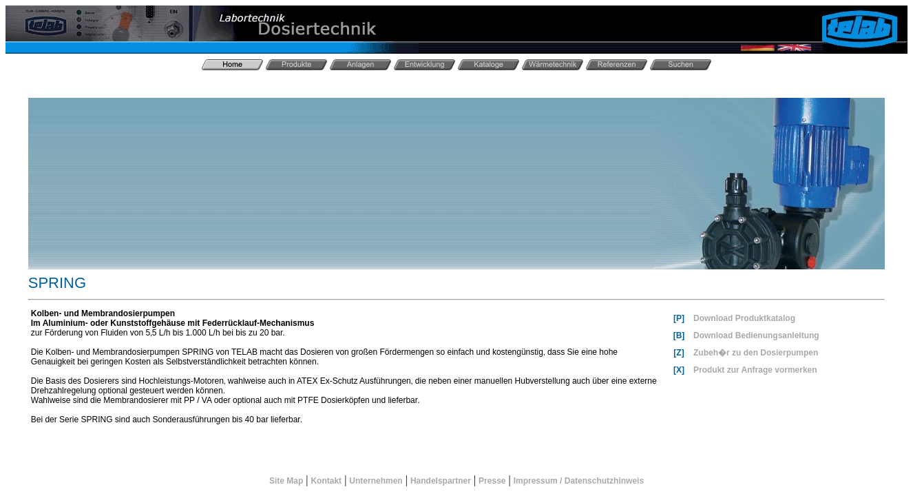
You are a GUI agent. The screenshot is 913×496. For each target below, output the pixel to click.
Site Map (286, 481)
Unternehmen (375, 481)
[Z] (678, 353)
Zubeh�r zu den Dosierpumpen (755, 353)
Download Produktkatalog (744, 318)
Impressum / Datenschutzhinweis (579, 481)
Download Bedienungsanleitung (756, 335)
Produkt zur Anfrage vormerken (755, 370)
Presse (492, 481)
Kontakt (326, 481)
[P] (678, 318)
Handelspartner (440, 481)
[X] (678, 370)
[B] (679, 335)
